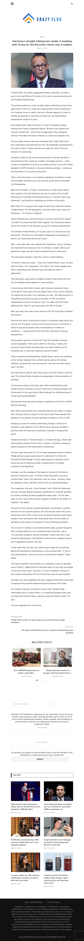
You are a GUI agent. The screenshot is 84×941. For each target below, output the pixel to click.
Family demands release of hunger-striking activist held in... (57, 671)
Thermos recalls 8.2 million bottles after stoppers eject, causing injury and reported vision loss (56, 879)
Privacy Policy (53, 902)
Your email (42, 745)
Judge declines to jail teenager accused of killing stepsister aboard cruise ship (57, 842)
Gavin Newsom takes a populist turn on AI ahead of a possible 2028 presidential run (58, 807)
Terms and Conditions (34, 902)
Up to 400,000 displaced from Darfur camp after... (26, 671)
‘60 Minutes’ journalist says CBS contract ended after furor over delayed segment (25, 842)
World (42, 37)
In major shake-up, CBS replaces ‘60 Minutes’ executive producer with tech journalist (25, 878)
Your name (42, 730)
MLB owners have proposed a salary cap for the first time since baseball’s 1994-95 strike (25, 807)
